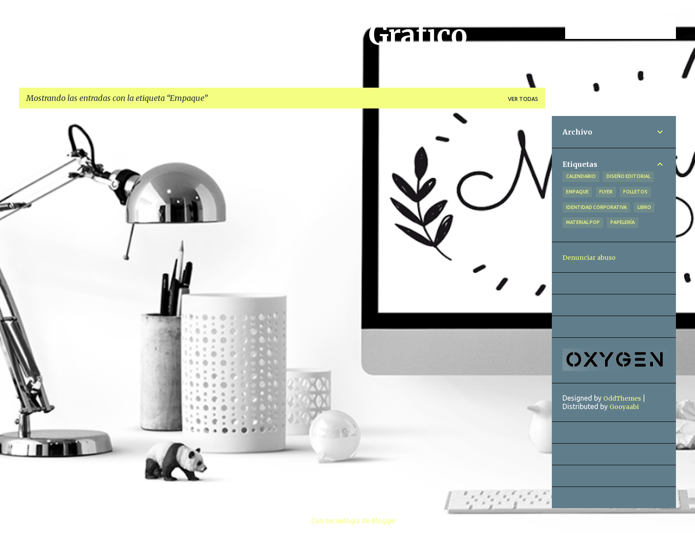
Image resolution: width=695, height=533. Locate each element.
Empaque (577, 191)
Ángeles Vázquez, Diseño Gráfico (246, 35)
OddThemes (622, 398)
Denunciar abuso (589, 258)
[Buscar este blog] (629, 28)
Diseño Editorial (628, 176)
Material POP (583, 222)
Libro (644, 207)
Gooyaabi (624, 407)
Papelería (622, 222)
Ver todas (523, 99)
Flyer (606, 191)
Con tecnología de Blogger (347, 521)
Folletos (635, 191)
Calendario (581, 176)
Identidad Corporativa (596, 207)
